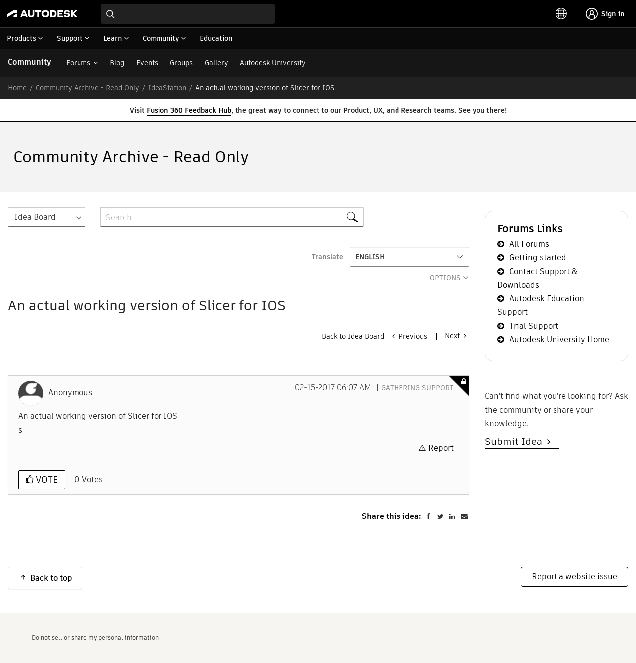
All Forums (529, 244)
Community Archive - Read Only (87, 88)
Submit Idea (516, 441)
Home (17, 88)
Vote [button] (45, 479)
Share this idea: (391, 516)
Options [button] (445, 278)
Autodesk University (273, 63)
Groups (181, 63)
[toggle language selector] (561, 13)
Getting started (537, 257)
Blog (117, 63)
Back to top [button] (51, 578)
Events (147, 63)
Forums (78, 63)
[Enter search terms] (188, 14)
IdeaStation (167, 88)
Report (441, 448)
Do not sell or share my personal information (95, 637)
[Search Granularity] (46, 217)
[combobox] (188, 14)
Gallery (216, 63)
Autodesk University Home (559, 339)
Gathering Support (417, 388)
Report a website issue (574, 576)
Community (29, 62)
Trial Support (533, 326)
